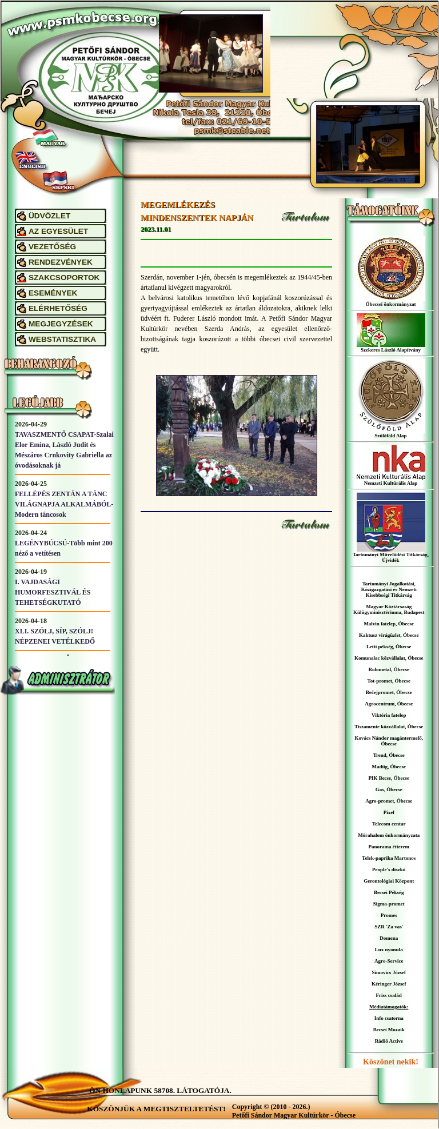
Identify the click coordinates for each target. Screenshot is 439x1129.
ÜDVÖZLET (49, 216)
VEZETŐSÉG (52, 246)
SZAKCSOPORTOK (64, 277)
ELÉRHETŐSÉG (58, 308)
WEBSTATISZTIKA (62, 339)
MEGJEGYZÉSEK (61, 324)
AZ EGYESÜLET (58, 231)
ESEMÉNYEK (53, 293)
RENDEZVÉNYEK (61, 262)
